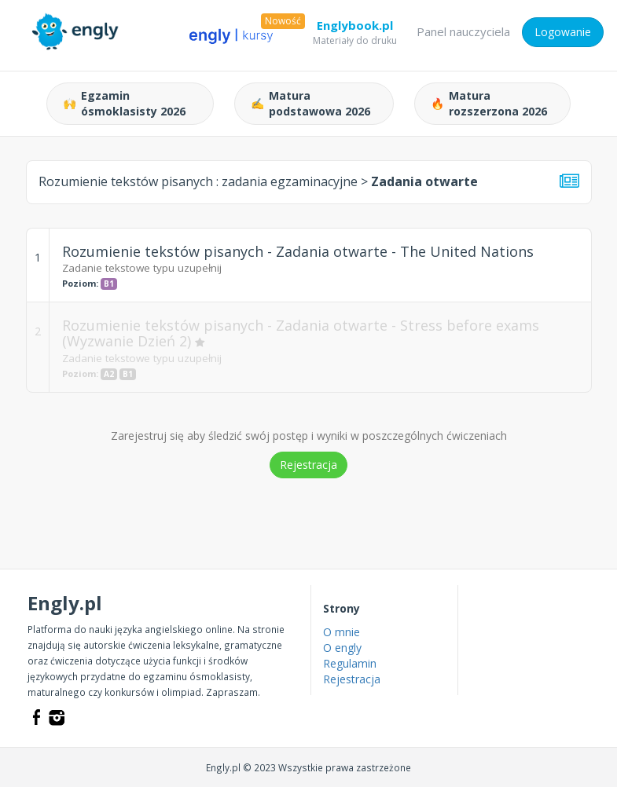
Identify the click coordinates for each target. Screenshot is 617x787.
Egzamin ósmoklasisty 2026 (124, 103)
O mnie (341, 631)
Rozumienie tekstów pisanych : (198, 181)
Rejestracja (308, 464)
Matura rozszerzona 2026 (489, 103)
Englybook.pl (355, 28)
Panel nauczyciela (463, 31)
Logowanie (562, 31)
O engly (342, 647)
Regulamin (349, 663)
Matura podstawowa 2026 (310, 103)
